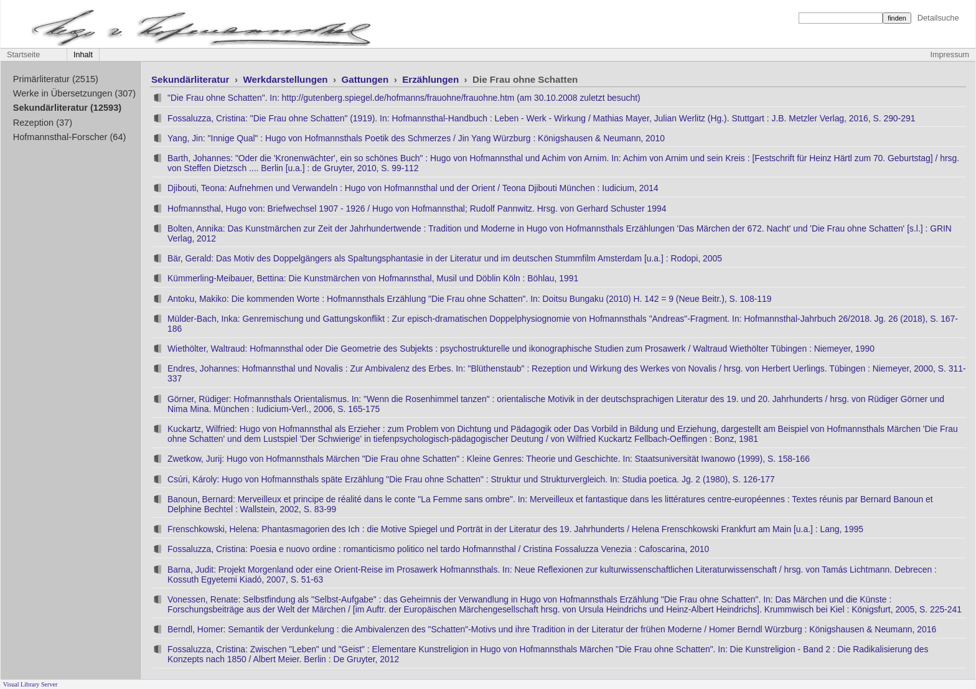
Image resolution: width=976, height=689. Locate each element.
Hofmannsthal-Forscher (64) (69, 137)
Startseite (23, 54)
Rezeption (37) (42, 123)
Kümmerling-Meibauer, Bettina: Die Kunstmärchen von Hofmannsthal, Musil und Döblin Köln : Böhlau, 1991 (372, 278)
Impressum (950, 54)
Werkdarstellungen (286, 79)
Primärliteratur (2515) (55, 79)
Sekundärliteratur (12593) (67, 108)
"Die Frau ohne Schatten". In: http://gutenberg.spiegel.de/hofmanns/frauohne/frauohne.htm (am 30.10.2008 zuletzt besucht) (403, 98)
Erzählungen (431, 79)
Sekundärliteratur (191, 79)
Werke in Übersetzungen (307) (74, 93)
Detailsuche (938, 17)
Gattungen (367, 79)
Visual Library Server (30, 684)
